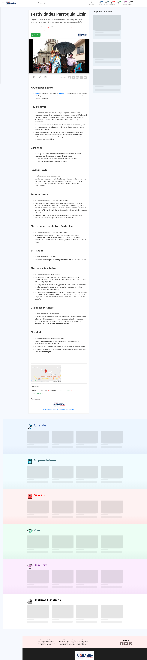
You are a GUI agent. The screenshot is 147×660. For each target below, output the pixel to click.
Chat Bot (45, 32)
